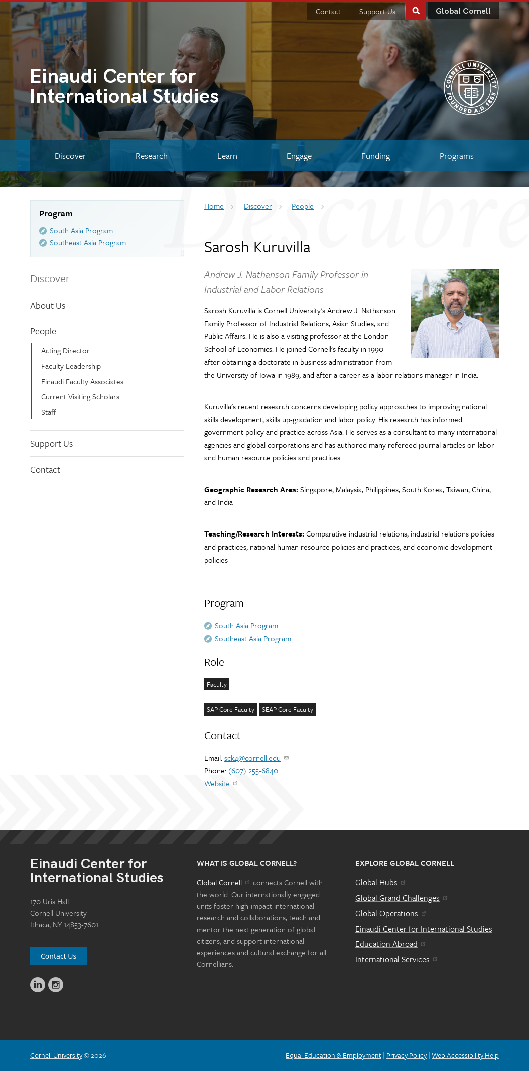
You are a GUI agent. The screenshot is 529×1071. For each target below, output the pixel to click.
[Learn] (227, 155)
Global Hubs (381, 882)
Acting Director (65, 350)
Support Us (377, 11)
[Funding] (376, 155)
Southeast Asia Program (88, 242)
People (43, 330)
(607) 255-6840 (253, 770)
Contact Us (58, 956)
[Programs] (456, 155)
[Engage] (299, 155)
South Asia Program (81, 230)
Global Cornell (463, 11)
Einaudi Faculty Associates (82, 381)
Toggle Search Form (416, 10)
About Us (47, 305)
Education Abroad (391, 944)
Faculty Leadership (71, 365)
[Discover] (70, 155)
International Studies (146, 88)
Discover (50, 278)
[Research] (151, 155)
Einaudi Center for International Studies (423, 929)
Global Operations (391, 913)
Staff (48, 411)
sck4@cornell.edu (257, 757)
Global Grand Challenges (402, 897)
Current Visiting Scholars (80, 396)
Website (221, 783)
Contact (328, 11)
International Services (397, 959)
